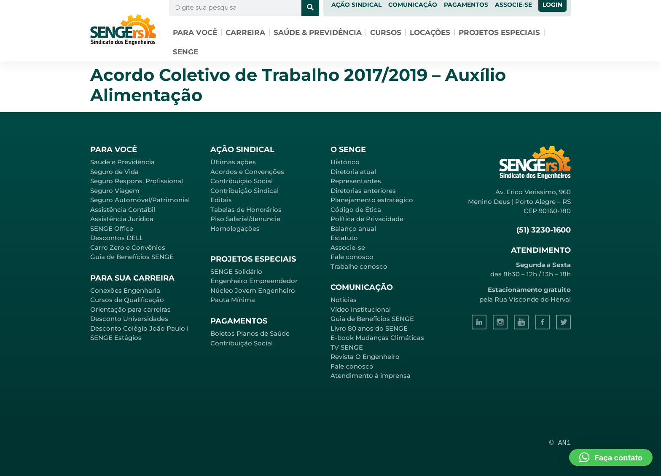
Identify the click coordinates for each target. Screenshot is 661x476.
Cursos (385, 32)
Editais (221, 200)
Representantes (355, 181)
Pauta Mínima (232, 300)
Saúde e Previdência (122, 162)
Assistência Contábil (122, 210)
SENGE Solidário (236, 271)
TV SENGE (346, 347)
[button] (611, 457)
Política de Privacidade (366, 219)
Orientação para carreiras (130, 309)
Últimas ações (233, 162)
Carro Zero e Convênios (127, 247)
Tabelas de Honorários (246, 210)
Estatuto (344, 238)
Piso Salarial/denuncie (245, 219)
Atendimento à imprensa (370, 376)
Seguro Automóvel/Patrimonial (140, 200)
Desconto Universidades (129, 319)
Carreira (245, 32)
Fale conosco (351, 257)
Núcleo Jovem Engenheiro (252, 290)
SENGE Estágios (116, 338)
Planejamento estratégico (371, 200)
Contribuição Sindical (244, 191)
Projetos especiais (499, 32)
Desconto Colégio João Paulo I (139, 328)
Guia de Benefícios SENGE (132, 257)
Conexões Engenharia (125, 290)
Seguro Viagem (115, 191)
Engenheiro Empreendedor (254, 281)
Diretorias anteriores (363, 191)
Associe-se (347, 247)
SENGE (185, 52)
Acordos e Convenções (247, 172)
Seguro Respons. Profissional (136, 181)
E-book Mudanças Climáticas (377, 338)
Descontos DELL (116, 238)
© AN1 (560, 443)
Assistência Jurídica (121, 219)
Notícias (343, 300)
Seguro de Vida (114, 172)
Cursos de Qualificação (127, 300)
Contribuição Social (241, 181)
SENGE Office (111, 229)
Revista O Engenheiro (365, 357)
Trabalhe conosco (358, 266)
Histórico (345, 162)
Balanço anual (353, 229)
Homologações (235, 229)
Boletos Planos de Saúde (250, 333)
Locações (430, 32)
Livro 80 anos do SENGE (369, 328)
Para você (195, 32)
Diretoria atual (353, 172)
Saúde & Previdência (318, 32)
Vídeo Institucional (360, 309)
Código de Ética (355, 210)
